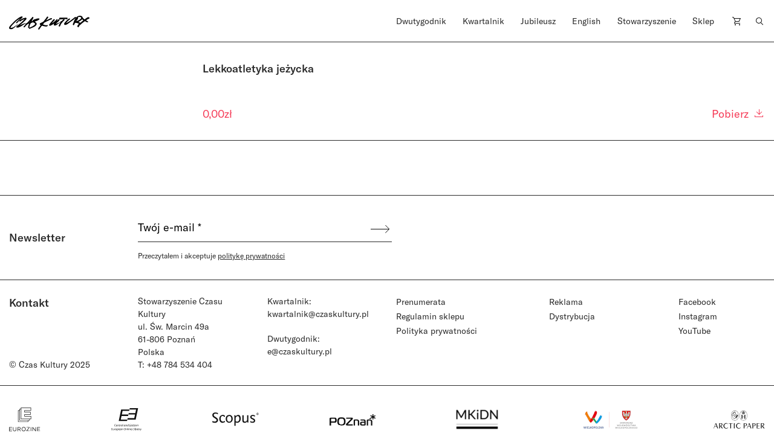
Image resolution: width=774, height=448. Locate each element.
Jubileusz (538, 21)
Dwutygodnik (421, 21)
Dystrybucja (572, 316)
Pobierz (738, 113)
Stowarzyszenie (646, 21)
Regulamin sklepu (430, 316)
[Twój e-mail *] (253, 229)
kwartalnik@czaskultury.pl (318, 314)
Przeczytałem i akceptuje (211, 255)
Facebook (697, 301)
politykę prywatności (251, 255)
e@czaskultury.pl (299, 351)
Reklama (566, 301)
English (586, 21)
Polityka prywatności (436, 330)
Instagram (697, 316)
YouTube (694, 330)
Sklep (703, 21)
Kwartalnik (483, 21)
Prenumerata (421, 301)
